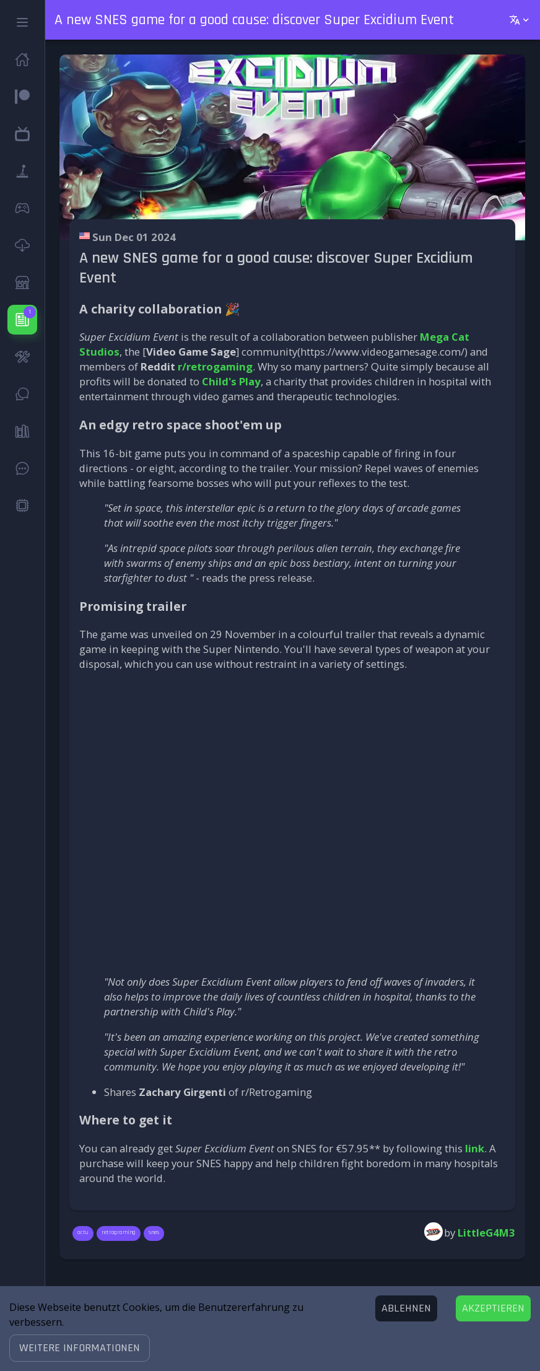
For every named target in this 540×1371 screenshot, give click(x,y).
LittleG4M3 (486, 1232)
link (474, 1148)
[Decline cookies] (406, 1308)
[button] (79, 1348)
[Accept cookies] (493, 1308)
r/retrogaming (215, 366)
